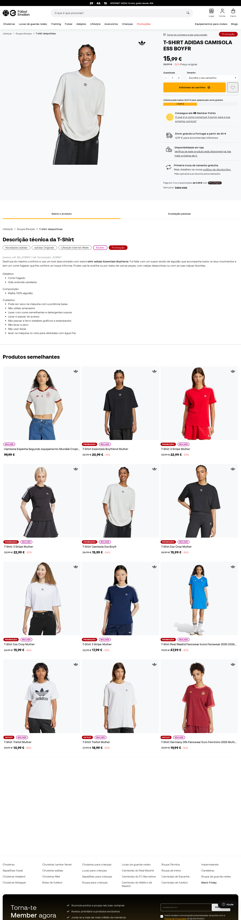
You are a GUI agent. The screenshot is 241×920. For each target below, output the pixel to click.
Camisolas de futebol (174, 882)
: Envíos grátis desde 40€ (131, 3)
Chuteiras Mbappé (14, 882)
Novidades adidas (16, 247)
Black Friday (209, 882)
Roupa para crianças (95, 882)
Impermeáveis (210, 864)
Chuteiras (9, 24)
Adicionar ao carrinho (194, 87)
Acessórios (111, 24)
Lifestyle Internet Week (75, 247)
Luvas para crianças (94, 870)
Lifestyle (95, 24)
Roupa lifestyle (24, 33)
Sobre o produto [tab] (62, 213)
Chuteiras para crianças (97, 864)
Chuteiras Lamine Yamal (56, 864)
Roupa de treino (171, 870)
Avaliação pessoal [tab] (179, 213)
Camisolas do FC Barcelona (139, 876)
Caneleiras (207, 870)
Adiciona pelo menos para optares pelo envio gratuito (193, 100)
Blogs (234, 24)
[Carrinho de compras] (233, 13)
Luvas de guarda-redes (33, 24)
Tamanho (191, 72)
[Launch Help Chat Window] (228, 904)
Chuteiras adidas (52, 870)
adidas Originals (44, 247)
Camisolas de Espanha (175, 876)
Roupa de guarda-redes (216, 876)
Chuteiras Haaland (14, 876)
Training (56, 24)
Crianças (127, 24)
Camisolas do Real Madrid (138, 870)
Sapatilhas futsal (13, 870)
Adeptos (81, 24)
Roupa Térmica (171, 864)
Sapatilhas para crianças (97, 876)
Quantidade (169, 72)
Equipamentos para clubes (211, 24)
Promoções (144, 24)
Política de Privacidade (175, 918)
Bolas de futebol (52, 882)
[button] (200, 152)
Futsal (68, 24)
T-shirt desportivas (46, 33)
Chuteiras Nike (51, 876)
